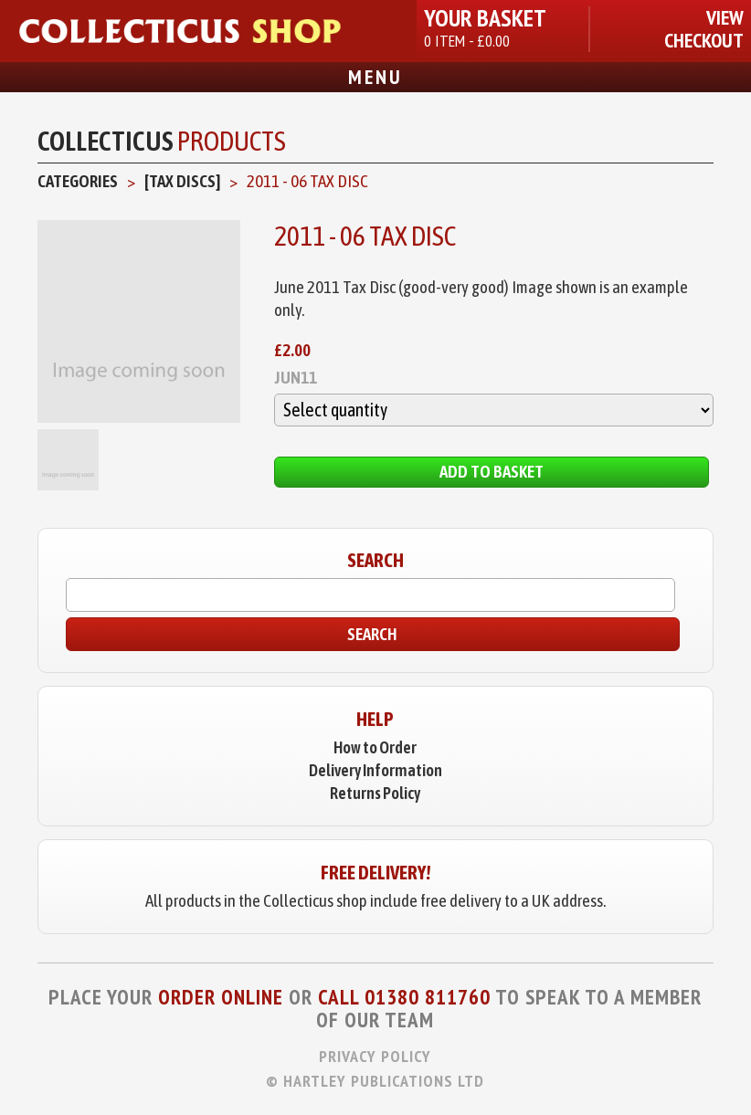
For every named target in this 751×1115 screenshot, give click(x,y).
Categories (77, 181)
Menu (375, 76)
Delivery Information (375, 770)
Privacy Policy (375, 1056)
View (725, 17)
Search (372, 634)
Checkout (704, 40)
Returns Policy (375, 793)
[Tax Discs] (182, 181)
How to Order (375, 747)
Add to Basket (491, 471)
